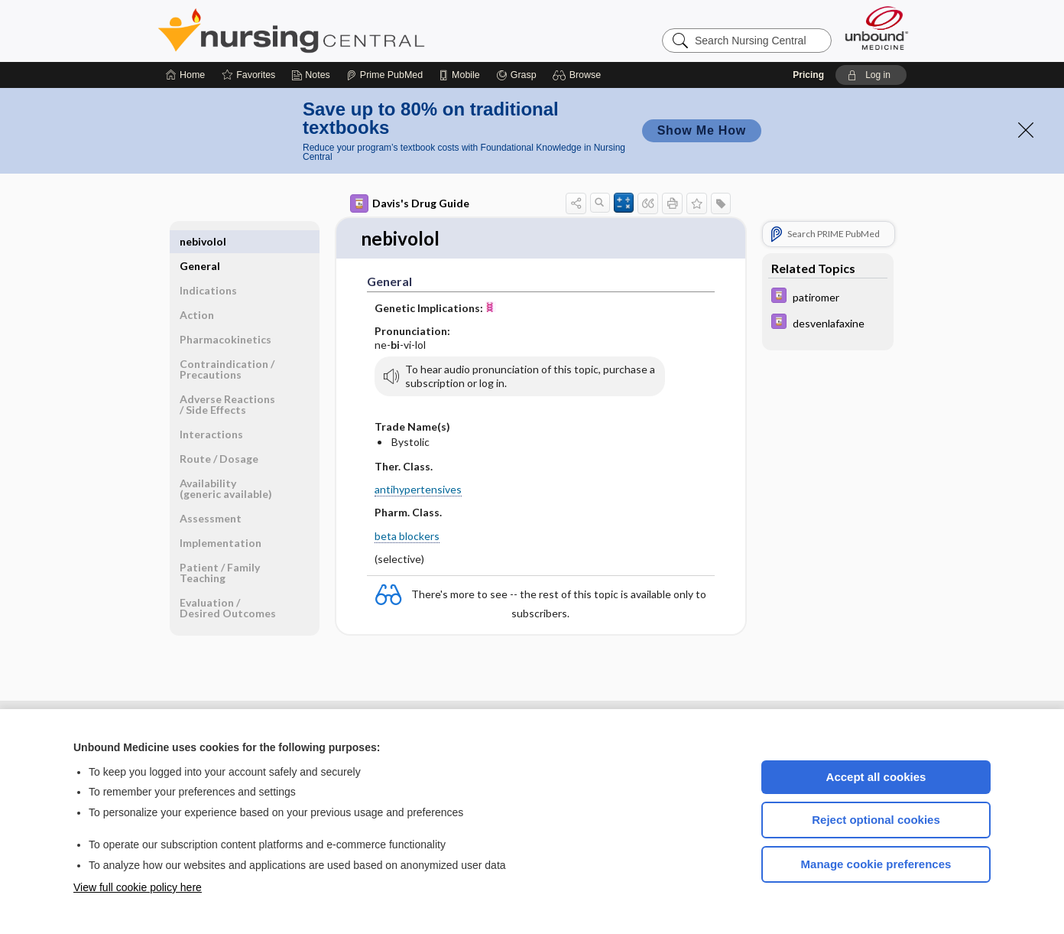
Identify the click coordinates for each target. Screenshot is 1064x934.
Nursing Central (348, 31)
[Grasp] (516, 75)
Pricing (808, 75)
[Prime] (384, 75)
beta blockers (407, 536)
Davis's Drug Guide (409, 203)
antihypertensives (418, 489)
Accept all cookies (876, 776)
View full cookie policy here (137, 887)
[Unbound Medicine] (876, 28)
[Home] (185, 75)
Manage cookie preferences (876, 864)
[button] (579, 75)
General (200, 241)
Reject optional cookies (876, 819)
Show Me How (701, 130)
